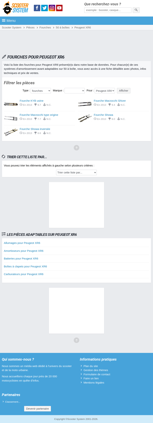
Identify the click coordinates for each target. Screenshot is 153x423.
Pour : (91, 90)
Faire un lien (91, 378)
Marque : (58, 90)
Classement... (12, 401)
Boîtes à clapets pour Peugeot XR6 (25, 266)
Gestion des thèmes (95, 370)
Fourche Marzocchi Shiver (110, 100)
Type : (26, 90)
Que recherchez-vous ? (102, 4)
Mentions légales (93, 382)
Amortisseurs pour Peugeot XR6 (23, 250)
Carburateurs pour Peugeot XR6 (23, 274)
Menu (9, 21)
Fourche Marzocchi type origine (39, 114)
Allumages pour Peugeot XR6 (22, 242)
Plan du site (90, 366)
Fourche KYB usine (31, 100)
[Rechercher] (136, 10)
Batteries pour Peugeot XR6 (21, 258)
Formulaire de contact (96, 374)
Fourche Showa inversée (35, 128)
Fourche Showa (103, 114)
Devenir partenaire (37, 408)
